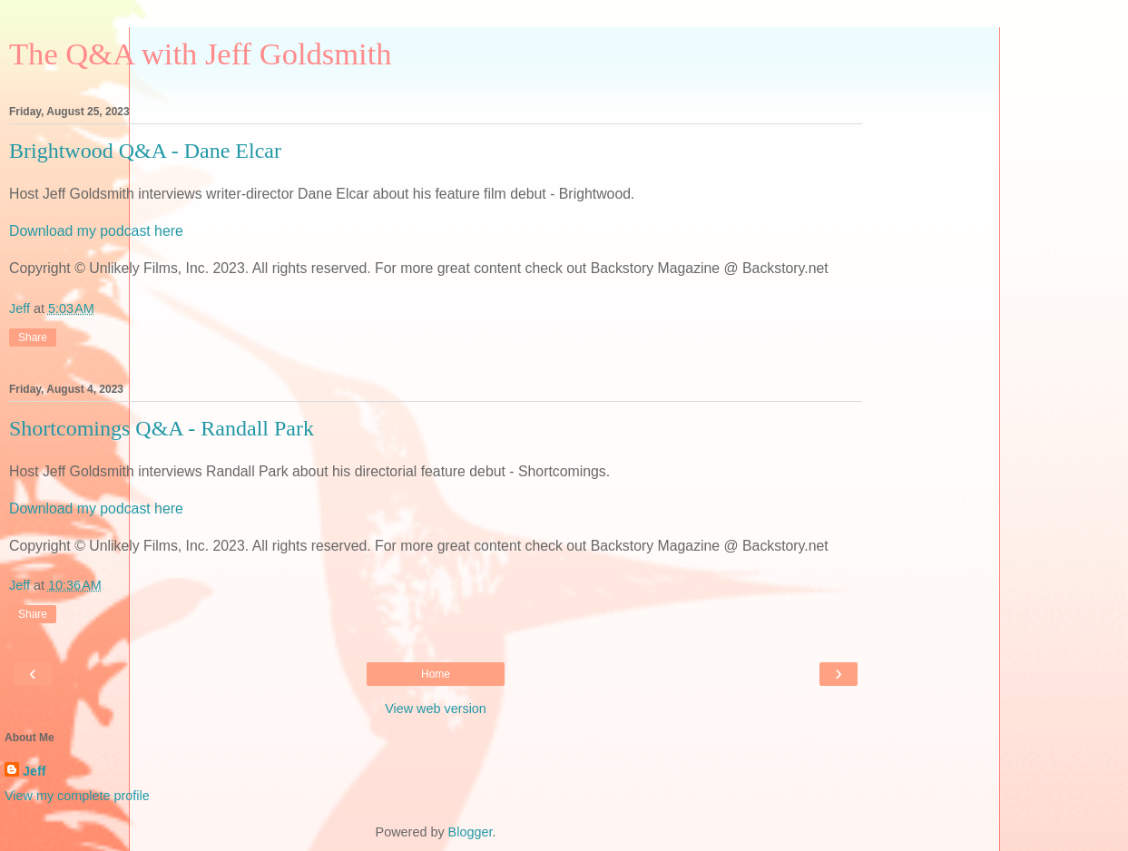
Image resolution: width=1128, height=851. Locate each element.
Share (32, 337)
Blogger (470, 832)
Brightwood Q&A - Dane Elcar (145, 150)
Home (435, 674)
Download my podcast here (96, 231)
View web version (435, 708)
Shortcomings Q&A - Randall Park (161, 428)
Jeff (34, 771)
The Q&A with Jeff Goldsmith (200, 53)
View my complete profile (77, 795)
